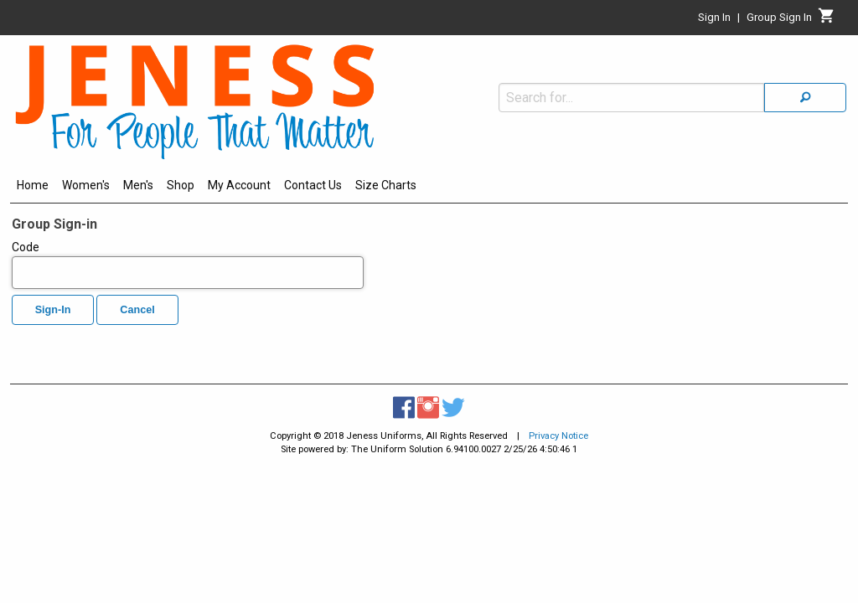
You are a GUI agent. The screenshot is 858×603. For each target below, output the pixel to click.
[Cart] (826, 20)
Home (33, 185)
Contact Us (313, 185)
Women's (86, 185)
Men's (138, 185)
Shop (180, 185)
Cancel (137, 310)
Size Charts (385, 185)
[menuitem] (32, 188)
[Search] (805, 61)
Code (188, 264)
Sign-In (53, 310)
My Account (239, 185)
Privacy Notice (558, 435)
